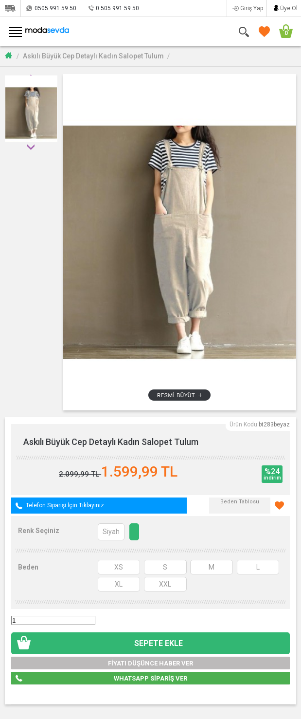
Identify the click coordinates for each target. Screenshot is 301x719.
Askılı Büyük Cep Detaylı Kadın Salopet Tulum (93, 56)
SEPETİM (283, 31)
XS (118, 567)
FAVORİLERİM (262, 31)
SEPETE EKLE (158, 643)
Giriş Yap (251, 8)
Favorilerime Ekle (280, 506)
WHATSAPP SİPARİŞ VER (150, 678)
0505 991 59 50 (55, 8)
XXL (165, 584)
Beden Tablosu (239, 501)
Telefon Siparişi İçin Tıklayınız (65, 505)
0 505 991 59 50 (117, 8)
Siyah (111, 531)
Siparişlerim (10, 8)
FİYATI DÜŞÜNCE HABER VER (150, 663)
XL (119, 584)
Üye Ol (289, 8)
